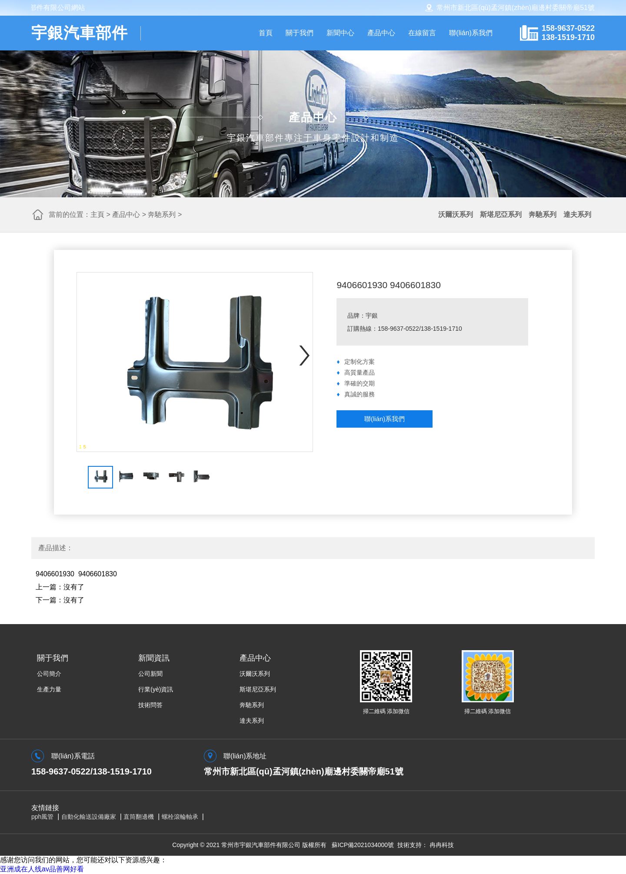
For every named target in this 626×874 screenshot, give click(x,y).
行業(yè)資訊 (155, 689)
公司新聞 (150, 673)
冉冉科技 (442, 844)
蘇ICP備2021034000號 (363, 844)
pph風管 (42, 816)
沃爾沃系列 (455, 214)
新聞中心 (340, 33)
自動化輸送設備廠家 (88, 816)
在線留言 (422, 33)
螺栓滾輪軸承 (180, 816)
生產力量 (49, 689)
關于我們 (299, 33)
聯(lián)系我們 (471, 33)
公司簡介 (49, 673)
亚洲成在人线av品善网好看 (42, 869)
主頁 (97, 214)
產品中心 (381, 33)
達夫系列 (577, 214)
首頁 (266, 33)
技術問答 (150, 704)
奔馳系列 (162, 214)
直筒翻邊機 (138, 816)
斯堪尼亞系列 (501, 214)
